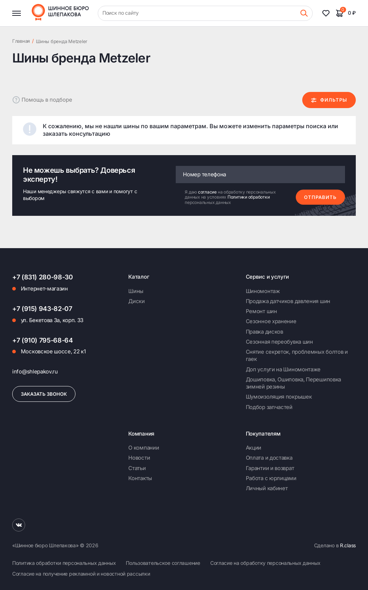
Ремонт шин (261, 311)
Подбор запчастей (269, 407)
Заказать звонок (44, 394)
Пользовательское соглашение (163, 563)
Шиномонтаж (263, 291)
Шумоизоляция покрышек (279, 396)
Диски (136, 301)
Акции (254, 447)
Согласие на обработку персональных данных (265, 563)
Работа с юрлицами (271, 478)
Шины (135, 291)
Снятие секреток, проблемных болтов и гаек (297, 355)
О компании (143, 447)
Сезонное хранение (271, 321)
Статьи (137, 468)
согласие (208, 192)
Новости (139, 457)
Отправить (320, 197)
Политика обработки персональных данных (64, 563)
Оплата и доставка (269, 457)
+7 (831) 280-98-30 (42, 277)
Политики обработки (248, 197)
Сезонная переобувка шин (279, 341)
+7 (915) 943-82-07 (42, 308)
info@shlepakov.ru (35, 371)
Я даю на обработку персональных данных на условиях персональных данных (230, 197)
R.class (348, 545)
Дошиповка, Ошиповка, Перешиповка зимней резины (293, 383)
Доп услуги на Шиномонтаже (283, 369)
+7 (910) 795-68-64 (42, 340)
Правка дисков (264, 331)
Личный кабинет (267, 488)
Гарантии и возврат (270, 468)
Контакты (140, 478)
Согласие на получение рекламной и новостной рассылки (81, 574)
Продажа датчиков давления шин (288, 301)
